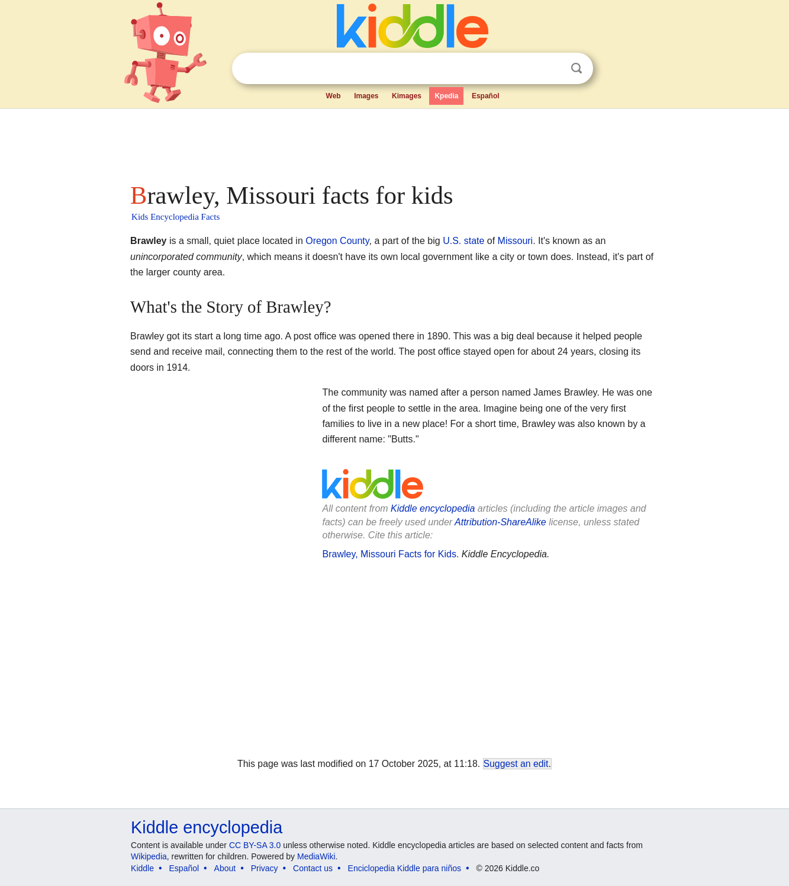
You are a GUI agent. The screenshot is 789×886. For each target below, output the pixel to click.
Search (576, 68)
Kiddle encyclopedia (433, 508)
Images (366, 96)
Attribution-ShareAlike (500, 522)
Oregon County (337, 241)
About (225, 868)
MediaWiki (316, 856)
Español (486, 96)
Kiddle (142, 868)
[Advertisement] (393, 142)
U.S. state (463, 241)
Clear (552, 69)
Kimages (406, 96)
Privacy (264, 868)
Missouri (515, 241)
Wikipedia (149, 856)
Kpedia (446, 96)
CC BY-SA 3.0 (255, 845)
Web (333, 96)
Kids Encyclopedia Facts (175, 217)
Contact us (313, 868)
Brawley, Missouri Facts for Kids (389, 554)
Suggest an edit (516, 764)
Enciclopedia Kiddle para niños (404, 868)
